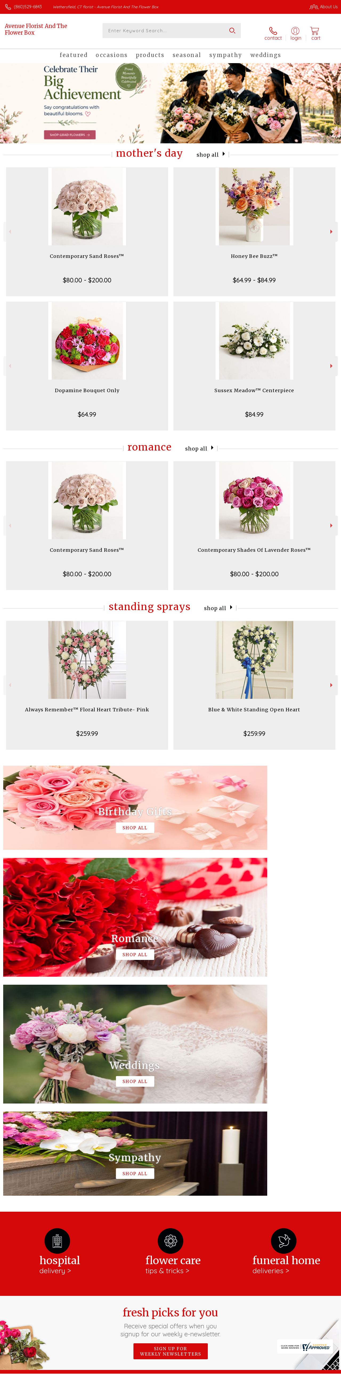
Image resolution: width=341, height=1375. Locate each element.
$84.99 (254, 410)
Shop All (207, 150)
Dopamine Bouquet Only (87, 386)
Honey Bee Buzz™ (254, 252)
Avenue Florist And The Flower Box (36, 29)
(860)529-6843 (28, 6)
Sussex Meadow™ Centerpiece (254, 386)
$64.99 (87, 410)
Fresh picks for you (170, 1099)
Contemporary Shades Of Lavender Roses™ (254, 546)
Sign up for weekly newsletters (170, 1128)
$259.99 (87, 729)
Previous (9, 227)
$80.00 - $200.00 (87, 276)
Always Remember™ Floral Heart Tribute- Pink (87, 705)
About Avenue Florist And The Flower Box (50, 1161)
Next (332, 227)
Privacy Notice (248, 1369)
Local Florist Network (286, 1369)
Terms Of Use (216, 1369)
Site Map (318, 1369)
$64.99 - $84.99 (254, 276)
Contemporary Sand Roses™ (87, 252)
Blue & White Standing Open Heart (254, 705)
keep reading (170, 1182)
